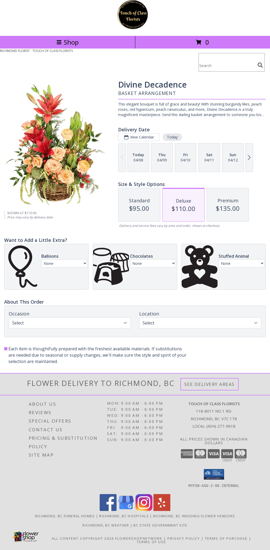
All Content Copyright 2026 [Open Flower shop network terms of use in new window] (83, 538)
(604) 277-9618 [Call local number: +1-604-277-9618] (220, 426)
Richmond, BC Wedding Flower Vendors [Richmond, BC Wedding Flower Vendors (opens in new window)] (194, 516)
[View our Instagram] (144, 509)
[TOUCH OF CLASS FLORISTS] (135, 28)
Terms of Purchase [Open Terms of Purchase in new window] (226, 538)
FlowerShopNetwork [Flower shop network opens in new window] (138, 538)
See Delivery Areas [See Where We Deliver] (209, 384)
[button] (214, 474)
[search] (260, 65)
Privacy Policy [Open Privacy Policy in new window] (183, 538)
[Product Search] (227, 65)
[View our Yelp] (161, 509)
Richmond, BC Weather (106, 525)
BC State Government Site (160, 525)
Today (172, 137)
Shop (67, 42)
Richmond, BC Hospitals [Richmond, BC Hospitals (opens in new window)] (124, 516)
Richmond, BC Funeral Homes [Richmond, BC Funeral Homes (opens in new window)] (65, 516)
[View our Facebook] (108, 509)
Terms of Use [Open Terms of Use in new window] (151, 541)
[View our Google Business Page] (126, 509)
